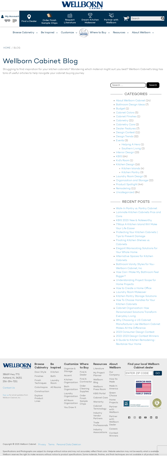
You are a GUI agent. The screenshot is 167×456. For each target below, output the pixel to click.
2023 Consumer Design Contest (135, 332)
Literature (98, 369)
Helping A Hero (131, 144)
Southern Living (131, 148)
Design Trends (124, 136)
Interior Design (125, 152)
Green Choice (113, 394)
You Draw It (70, 407)
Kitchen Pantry (131, 172)
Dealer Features (126, 128)
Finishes (39, 376)
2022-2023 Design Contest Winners (137, 336)
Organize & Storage (69, 370)
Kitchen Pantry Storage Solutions (136, 296)
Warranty (98, 402)
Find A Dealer (83, 373)
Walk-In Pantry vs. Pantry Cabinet (136, 208)
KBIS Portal (99, 394)
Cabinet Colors (125, 112)
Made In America (113, 387)
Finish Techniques (40, 381)
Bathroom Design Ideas (130, 104)
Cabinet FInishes (126, 116)
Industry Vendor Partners (97, 416)
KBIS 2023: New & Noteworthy (134, 220)
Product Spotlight (127, 184)
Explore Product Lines (39, 398)
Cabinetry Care (125, 124)
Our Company (114, 373)
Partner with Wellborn (114, 410)
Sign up (6, 395)
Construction (42, 391)
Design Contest (125, 132)
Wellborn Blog (98, 381)
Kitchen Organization (71, 381)
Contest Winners (113, 434)
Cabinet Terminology (99, 407)
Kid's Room (122, 160)
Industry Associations (100, 431)
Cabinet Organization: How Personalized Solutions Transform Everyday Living (136, 312)
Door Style (40, 372)
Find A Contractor (86, 380)
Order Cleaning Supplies (84, 389)
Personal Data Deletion (69, 445)
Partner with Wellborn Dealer (114, 420)
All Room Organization (71, 402)
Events (120, 140)
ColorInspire (41, 387)
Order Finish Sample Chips (84, 400)
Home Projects (113, 401)
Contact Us (9, 388)
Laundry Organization (71, 395)
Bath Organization (71, 388)
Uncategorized (125, 192)
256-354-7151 (10, 381)
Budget (120, 108)
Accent (68, 376)
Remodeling (123, 188)
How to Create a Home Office (134, 288)
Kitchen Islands (131, 168)
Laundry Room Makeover (131, 292)
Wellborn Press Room (99, 388)
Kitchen (54, 372)
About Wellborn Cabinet (130, 100)
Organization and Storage (132, 180)
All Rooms (55, 387)
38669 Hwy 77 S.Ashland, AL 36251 (12, 376)
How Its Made (113, 380)
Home (7, 48)
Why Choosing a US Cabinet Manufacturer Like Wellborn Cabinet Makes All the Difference (138, 324)
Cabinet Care (100, 398)
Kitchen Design (125, 164)
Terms (51, 445)
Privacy (42, 445)
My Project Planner (99, 374)
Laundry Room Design (129, 176)
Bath (53, 376)
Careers (113, 429)
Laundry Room (54, 381)
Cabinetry (122, 120)
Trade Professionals (100, 424)
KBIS (119, 156)
